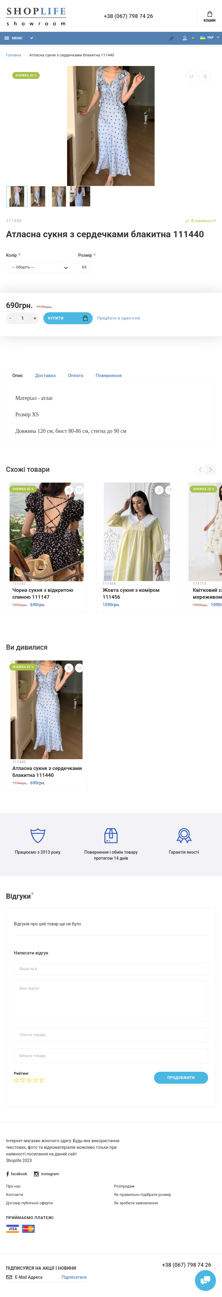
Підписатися (74, 1277)
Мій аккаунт (185, 38)
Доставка (45, 375)
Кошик (210, 16)
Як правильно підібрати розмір (142, 1194)
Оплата (75, 375)
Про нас (13, 1186)
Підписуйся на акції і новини (41, 1268)
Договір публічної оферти (29, 1203)
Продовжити (181, 1078)
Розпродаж (124, 1186)
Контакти (14, 1194)
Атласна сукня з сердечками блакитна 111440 (47, 771)
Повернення (109, 375)
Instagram (46, 1174)
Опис (17, 375)
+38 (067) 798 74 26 (128, 16)
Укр (207, 38)
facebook (16, 1174)
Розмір (85, 255)
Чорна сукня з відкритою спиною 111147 (42, 593)
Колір (11, 255)
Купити (68, 318)
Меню (13, 38)
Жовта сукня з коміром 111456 (131, 593)
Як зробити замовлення (136, 1203)
